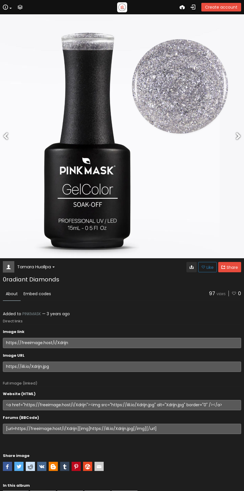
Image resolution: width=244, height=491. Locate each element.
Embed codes (37, 294)
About (12, 294)
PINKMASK (31, 314)
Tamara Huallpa (36, 267)
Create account (221, 7)
